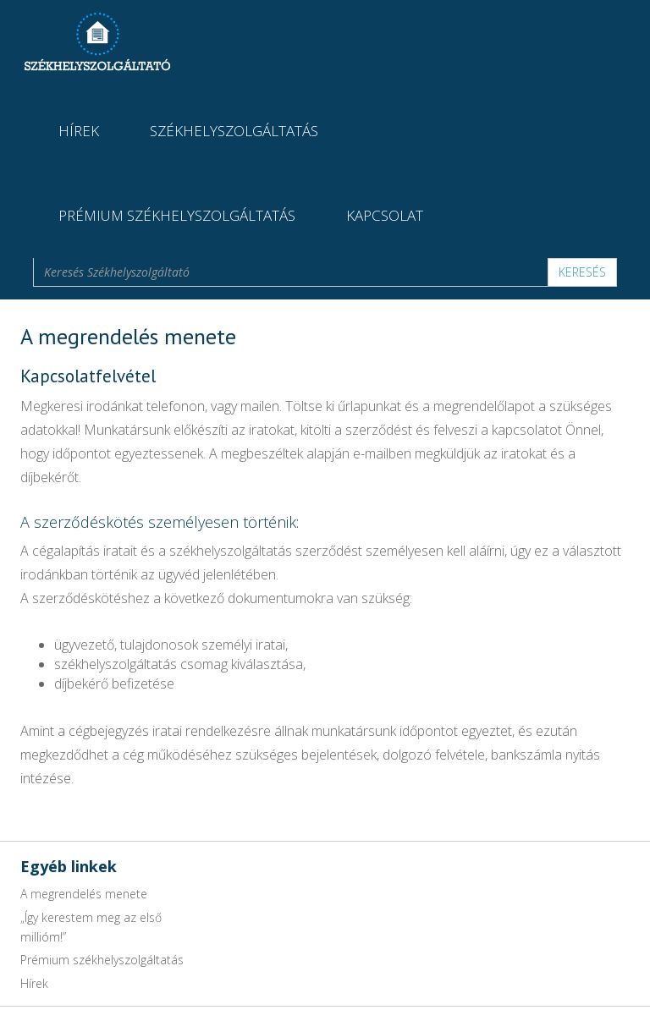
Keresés (582, 272)
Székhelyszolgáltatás (234, 130)
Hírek (78, 130)
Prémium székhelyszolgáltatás (176, 215)
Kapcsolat (384, 215)
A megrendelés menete (83, 894)
